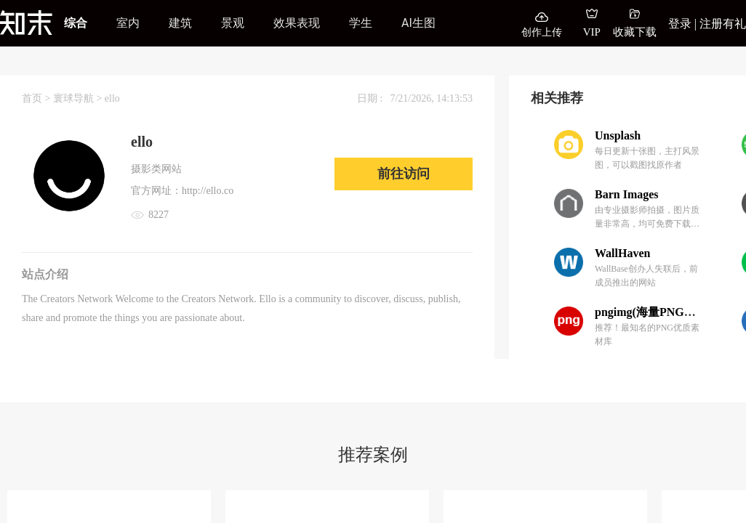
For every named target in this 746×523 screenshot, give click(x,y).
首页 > (37, 98)
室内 (128, 23)
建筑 (180, 23)
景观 (232, 23)
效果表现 (296, 23)
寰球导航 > (79, 98)
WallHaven (622, 253)
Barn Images (627, 194)
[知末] (26, 22)
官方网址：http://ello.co (182, 190)
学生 (360, 23)
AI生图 (418, 23)
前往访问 (403, 173)
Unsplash (618, 135)
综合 (75, 23)
